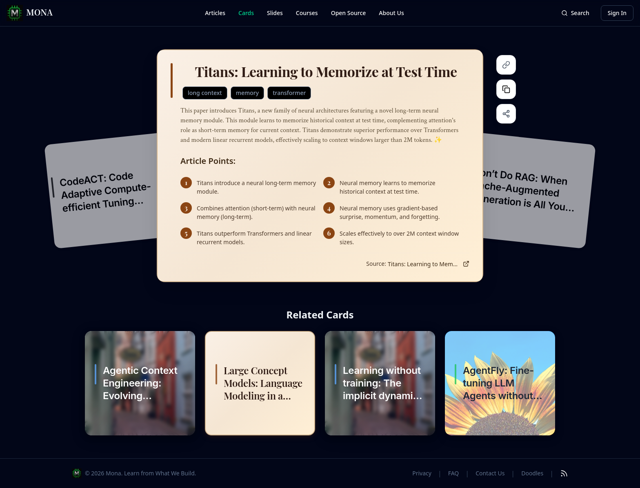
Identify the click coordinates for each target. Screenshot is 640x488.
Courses (307, 13)
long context (205, 93)
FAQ (453, 473)
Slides (275, 13)
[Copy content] (506, 89)
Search (575, 13)
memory (247, 93)
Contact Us (490, 473)
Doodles (532, 473)
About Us (391, 13)
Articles (215, 13)
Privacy (421, 473)
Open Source (348, 13)
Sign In (617, 13)
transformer (289, 93)
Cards (246, 13)
